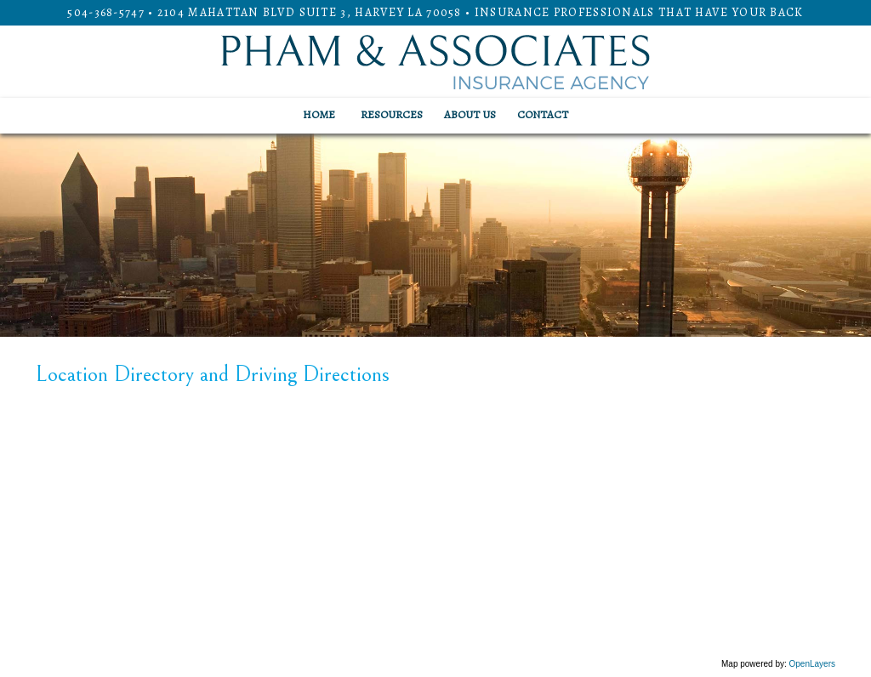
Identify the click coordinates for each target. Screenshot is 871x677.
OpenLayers (812, 663)
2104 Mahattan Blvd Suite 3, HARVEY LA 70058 (309, 12)
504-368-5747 (106, 12)
